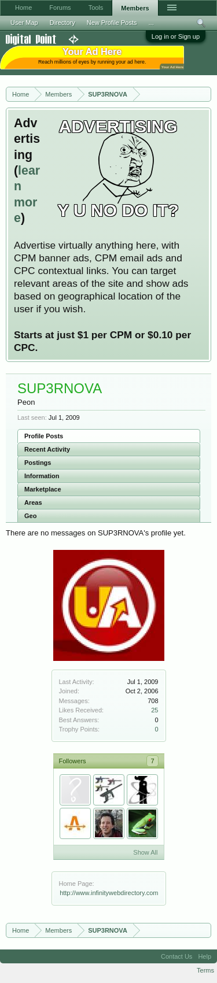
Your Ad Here (172, 67)
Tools (96, 7)
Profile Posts (43, 436)
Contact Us (176, 956)
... (151, 22)
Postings (37, 462)
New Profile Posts (112, 22)
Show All (145, 852)
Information (42, 475)
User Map (24, 22)
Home (23, 7)
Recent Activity (47, 449)
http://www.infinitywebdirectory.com (109, 892)
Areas (33, 502)
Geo (30, 515)
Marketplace (42, 489)
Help (204, 956)
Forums (60, 7)
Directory (62, 22)
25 (154, 710)
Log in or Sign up (176, 36)
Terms (205, 970)
